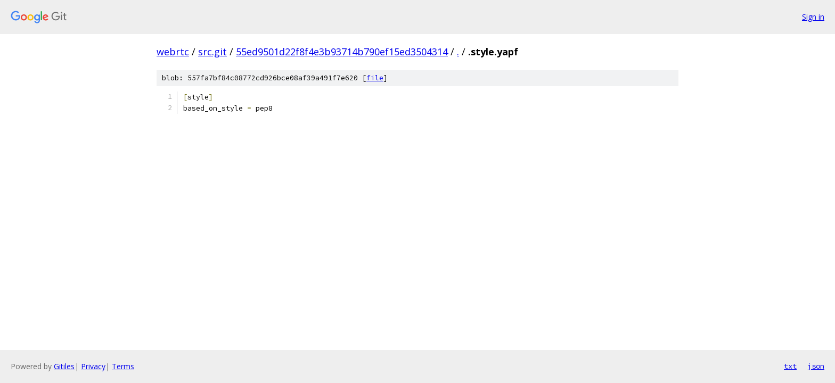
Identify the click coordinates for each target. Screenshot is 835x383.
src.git (212, 51)
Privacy (93, 366)
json (815, 366)
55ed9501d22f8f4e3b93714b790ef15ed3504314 (342, 51)
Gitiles (64, 366)
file (374, 77)
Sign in (813, 17)
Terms (123, 366)
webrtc (173, 51)
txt (790, 366)
